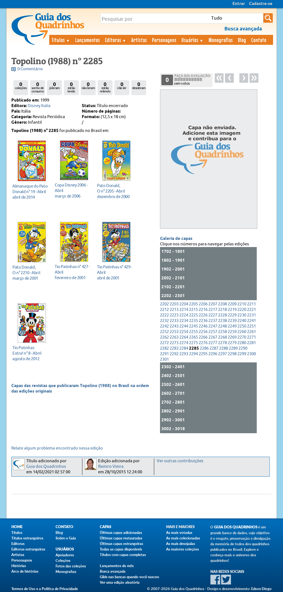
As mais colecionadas (183, 538)
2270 (241, 337)
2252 (164, 331)
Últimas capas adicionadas (121, 532)
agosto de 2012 (30, 353)
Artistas (139, 40)
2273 (174, 343)
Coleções (63, 560)
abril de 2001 (115, 272)
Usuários (193, 40)
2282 (164, 348)
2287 (213, 348)
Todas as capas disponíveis (121, 549)
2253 (174, 331)
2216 (203, 309)
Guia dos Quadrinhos (46, 466)
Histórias (18, 566)
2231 (251, 315)
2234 (183, 320)
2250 (241, 326)
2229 (232, 315)
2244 (183, 326)
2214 (183, 309)
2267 (212, 337)
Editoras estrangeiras (28, 549)
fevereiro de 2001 (72, 272)
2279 (232, 343)
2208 (222, 304)
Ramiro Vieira (111, 466)
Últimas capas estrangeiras (121, 543)
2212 (164, 309)
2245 (193, 326)
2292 (174, 354)
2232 (164, 320)
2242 (164, 326)
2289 (233, 348)
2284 (183, 348)
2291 (164, 354)
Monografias (221, 40)
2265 (193, 337)
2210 (241, 304)
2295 (203, 354)
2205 (193, 304)
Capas (105, 527)
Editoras (116, 40)
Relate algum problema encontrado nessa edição (57, 448)
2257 (212, 331)
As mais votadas (179, 532)
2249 (232, 326)
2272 (164, 343)
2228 (222, 315)
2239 (232, 320)
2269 (232, 337)
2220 (241, 309)
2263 (174, 337)
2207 (212, 304)
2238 (222, 320)
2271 (251, 337)
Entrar (238, 4)
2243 (174, 326)
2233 (174, 320)
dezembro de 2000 (115, 191)
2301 (164, 359)
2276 (203, 343)
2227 (212, 315)
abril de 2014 (30, 191)
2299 (241, 354)
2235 (193, 320)
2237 (212, 320)
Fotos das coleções (71, 566)
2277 (212, 343)
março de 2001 (30, 272)
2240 (241, 320)
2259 (232, 331)
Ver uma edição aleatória (120, 582)
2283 (174, 348)
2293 (183, 354)
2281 (251, 343)
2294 (193, 354)
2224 (183, 315)
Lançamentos (87, 40)
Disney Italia (39, 105)
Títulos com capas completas (123, 554)
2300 (251, 354)
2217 (212, 309)
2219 (232, 309)
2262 (164, 337)
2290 (243, 348)
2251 (251, 326)
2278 (222, 343)
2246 (203, 326)
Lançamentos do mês (117, 566)
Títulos (61, 40)
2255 (193, 331)
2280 (241, 343)
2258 (222, 331)
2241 (251, 320)
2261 (251, 331)
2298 (232, 354)
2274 (183, 343)
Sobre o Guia (66, 538)
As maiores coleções (182, 549)
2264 (183, 337)
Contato (258, 40)
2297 (222, 354)
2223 (174, 315)
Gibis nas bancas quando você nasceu (129, 577)
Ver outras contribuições (180, 461)
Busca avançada (112, 571)
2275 (193, 343)
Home (16, 527)
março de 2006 (72, 190)
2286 (204, 348)
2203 (174, 304)
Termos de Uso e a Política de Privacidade (44, 588)
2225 (193, 315)
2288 (223, 348)
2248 (222, 326)
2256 (203, 331)
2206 (203, 304)
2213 (174, 309)
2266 (203, 337)
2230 (241, 315)
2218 (222, 309)
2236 (203, 320)
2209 (232, 304)
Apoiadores (65, 555)
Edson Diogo (261, 588)
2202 (164, 304)
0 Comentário (30, 69)
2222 (164, 315)
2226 (203, 315)
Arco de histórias (24, 571)
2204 (183, 304)
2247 (212, 326)
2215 (193, 309)
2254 (183, 331)
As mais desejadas (180, 543)
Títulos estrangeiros (27, 538)
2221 (251, 309)
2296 (212, 354)
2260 (241, 331)
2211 (251, 304)
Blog (242, 40)
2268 (222, 337)
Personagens (164, 40)
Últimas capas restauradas (121, 538)
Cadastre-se (260, 4)
